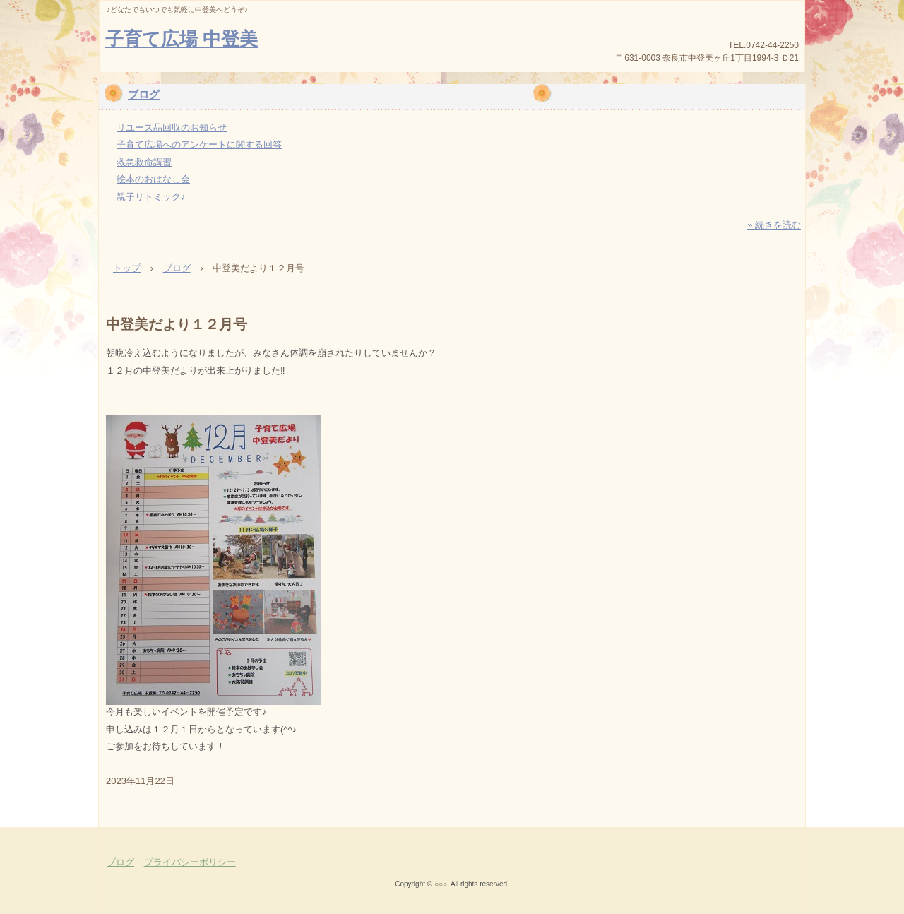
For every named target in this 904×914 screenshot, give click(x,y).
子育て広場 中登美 (181, 38)
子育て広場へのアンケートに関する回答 (199, 144)
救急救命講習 (144, 162)
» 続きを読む (774, 225)
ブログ (144, 94)
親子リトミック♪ (151, 196)
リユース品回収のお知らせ (172, 127)
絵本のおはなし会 (153, 179)
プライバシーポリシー (190, 862)
